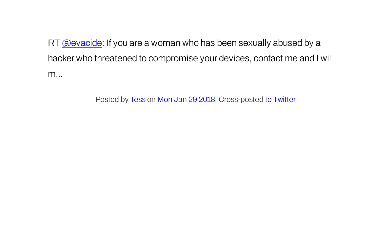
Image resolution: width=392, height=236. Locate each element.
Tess (138, 99)
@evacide (82, 43)
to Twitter (280, 99)
